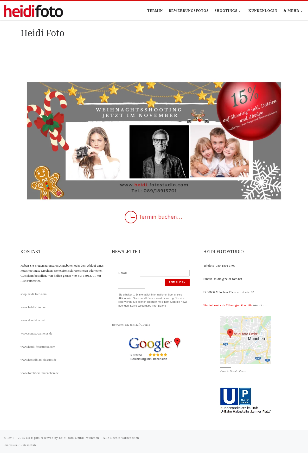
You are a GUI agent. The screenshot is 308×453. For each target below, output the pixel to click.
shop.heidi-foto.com (33, 294)
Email (123, 272)
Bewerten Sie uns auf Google (131, 324)
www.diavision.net (32, 320)
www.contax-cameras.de (36, 333)
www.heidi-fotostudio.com (37, 346)
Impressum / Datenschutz (20, 444)
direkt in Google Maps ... (233, 370)
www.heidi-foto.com (33, 307)
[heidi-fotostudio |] (34, 10)
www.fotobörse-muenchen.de (39, 373)
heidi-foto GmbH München (79, 438)
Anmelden (177, 282)
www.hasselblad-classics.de (38, 359)
